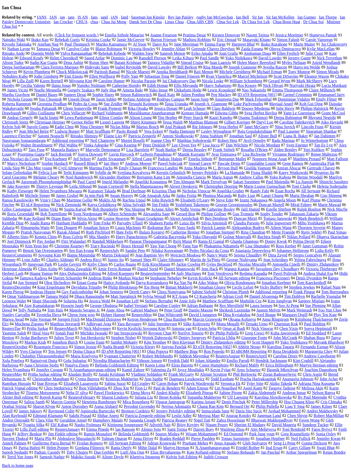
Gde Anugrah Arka (154, 195)
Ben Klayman (183, 342)
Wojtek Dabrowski (157, 337)
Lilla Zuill (25, 81)
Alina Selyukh (134, 205)
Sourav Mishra (167, 434)
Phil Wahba (68, 145)
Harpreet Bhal (243, 44)
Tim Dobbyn (294, 296)
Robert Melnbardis (157, 356)
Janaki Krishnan (112, 374)
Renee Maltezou (324, 154)
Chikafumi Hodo (187, 90)
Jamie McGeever (131, 39)
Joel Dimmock (19, 241)
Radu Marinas (283, 140)
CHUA (81, 22)
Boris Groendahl (20, 214)
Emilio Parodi (238, 360)
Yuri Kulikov (314, 149)
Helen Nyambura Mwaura (60, 191)
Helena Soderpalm (332, 186)
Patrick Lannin (213, 227)
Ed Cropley (141, 383)
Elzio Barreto (182, 365)
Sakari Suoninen (246, 182)
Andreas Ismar (294, 392)
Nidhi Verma (190, 209)
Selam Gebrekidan (17, 172)
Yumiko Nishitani (91, 85)
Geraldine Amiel (73, 420)
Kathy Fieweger (20, 191)
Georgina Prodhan (52, 104)
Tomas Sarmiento (235, 438)
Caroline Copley (167, 305)
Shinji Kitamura (143, 122)
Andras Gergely (20, 117)
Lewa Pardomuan (78, 117)
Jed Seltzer (82, 159)
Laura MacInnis (128, 227)
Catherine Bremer (185, 232)
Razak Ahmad (68, 232)
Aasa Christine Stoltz (41, 365)
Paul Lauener (289, 131)
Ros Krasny (247, 85)
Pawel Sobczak (170, 163)
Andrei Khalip (168, 392)
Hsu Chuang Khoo (299, 402)
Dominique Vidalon (294, 99)
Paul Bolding (315, 324)
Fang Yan (190, 246)
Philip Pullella (267, 406)
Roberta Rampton (16, 104)
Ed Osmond (233, 434)
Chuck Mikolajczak (72, 72)
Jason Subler (106, 99)
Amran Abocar (289, 168)
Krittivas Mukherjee (121, 379)
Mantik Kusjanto (191, 154)
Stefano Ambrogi (137, 99)
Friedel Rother (248, 448)
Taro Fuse (37, 149)
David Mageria (284, 425)
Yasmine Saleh (14, 333)
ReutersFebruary (82, 397)
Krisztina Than (164, 191)
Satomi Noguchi (51, 136)
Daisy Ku (160, 44)
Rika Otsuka (138, 108)
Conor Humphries (214, 365)
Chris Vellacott (73, 113)
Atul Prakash (175, 127)
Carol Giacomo (14, 177)
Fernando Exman (314, 347)
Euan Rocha (285, 191)
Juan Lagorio (220, 62)
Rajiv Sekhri (311, 232)
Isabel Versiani (135, 305)
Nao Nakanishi (254, 90)
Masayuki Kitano (256, 39)
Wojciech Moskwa (185, 255)
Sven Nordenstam (87, 214)
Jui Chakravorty (334, 44)
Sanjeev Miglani (311, 301)
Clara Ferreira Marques (59, 67)
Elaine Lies (113, 136)
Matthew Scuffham (218, 301)
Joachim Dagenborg (320, 370)
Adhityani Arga (98, 324)
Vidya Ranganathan (76, 53)
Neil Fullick (300, 438)
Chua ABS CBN (200, 22)
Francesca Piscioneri (273, 278)
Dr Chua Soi (313, 22)
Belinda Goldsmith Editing (117, 365)
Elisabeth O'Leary (195, 200)
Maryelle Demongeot (102, 149)
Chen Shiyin (297, 415)
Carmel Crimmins (297, 94)
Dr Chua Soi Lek (256, 22)
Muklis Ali (107, 200)
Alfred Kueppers (120, 273)
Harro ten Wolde (306, 67)
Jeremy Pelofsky (205, 172)
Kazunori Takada (102, 191)
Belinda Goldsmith (133, 434)
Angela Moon (284, 200)
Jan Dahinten (324, 136)
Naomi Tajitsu (257, 35)
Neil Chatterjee (102, 140)
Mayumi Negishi (322, 117)
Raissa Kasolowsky (18, 200)
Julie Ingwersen (278, 223)
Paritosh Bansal (107, 72)
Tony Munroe (299, 72)
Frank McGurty (181, 374)
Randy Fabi (259, 191)
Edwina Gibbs (226, 113)
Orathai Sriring (14, 406)
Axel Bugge (266, 315)
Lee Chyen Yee (184, 145)
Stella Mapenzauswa (146, 186)
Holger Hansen (113, 315)
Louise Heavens (116, 218)
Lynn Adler (31, 260)
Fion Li (141, 388)
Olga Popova (157, 351)
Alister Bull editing (18, 397)
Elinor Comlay (111, 117)
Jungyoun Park (40, 264)
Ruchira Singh (269, 237)
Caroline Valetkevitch (297, 122)
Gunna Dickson (314, 443)
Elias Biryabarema (166, 452)
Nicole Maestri (138, 72)
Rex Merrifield (231, 305)
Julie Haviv (285, 108)
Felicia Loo (47, 172)
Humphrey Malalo (108, 420)
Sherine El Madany (250, 425)
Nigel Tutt (202, 420)
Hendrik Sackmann (271, 360)
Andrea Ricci (91, 260)
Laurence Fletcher (17, 136)
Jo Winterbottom (314, 140)
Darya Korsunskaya (152, 282)
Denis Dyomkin (309, 278)
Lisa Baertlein (137, 149)
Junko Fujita (186, 195)
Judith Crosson (216, 457)
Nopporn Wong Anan (269, 159)
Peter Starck (193, 117)
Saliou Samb (34, 402)
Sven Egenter (297, 145)
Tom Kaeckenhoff (311, 282)
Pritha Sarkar (37, 328)
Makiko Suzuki (83, 457)
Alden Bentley (285, 149)
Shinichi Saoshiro (333, 182)
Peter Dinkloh (154, 145)
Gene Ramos (292, 163)
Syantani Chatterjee (120, 356)
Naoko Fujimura (87, 425)
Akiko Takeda (280, 383)
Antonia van (181, 328)
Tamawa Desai (48, 49)
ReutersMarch (65, 328)
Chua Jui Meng (113, 22)
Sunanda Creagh (142, 420)
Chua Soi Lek (228, 22)
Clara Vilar (44, 420)
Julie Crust (314, 53)
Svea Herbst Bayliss (260, 113)
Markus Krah (35, 342)
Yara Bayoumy (129, 324)
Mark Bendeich (310, 218)
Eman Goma (87, 282)
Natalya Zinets (77, 365)
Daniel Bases (47, 94)
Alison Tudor (13, 62)
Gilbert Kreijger (237, 122)
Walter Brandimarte (37, 145)
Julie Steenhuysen (162, 324)
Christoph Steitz (15, 122)
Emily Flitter (326, 99)
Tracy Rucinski (102, 246)
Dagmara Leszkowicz (187, 379)
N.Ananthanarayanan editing (92, 370)
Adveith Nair (160, 425)
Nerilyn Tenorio (191, 333)
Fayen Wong (309, 420)
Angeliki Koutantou (150, 182)
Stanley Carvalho (16, 315)
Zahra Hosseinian (231, 420)
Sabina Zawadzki (78, 269)
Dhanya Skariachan (332, 237)
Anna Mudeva (195, 168)
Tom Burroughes (335, 292)
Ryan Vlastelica (219, 76)
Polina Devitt (304, 241)
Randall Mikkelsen (107, 241)
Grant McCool (333, 113)
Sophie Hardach (55, 163)
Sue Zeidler (113, 104)
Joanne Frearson (163, 35)
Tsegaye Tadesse (281, 388)
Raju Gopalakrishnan (254, 131)
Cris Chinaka (331, 402)
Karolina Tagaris (280, 347)
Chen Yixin (288, 328)
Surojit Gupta (37, 127)
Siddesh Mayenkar (194, 356)
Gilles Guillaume (41, 113)
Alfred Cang (141, 159)
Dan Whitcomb (170, 315)
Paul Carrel (86, 182)
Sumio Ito (116, 260)
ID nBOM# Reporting (248, 351)
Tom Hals (55, 310)
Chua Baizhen (175, 319)
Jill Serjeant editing (234, 278)
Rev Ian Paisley (180, 17)
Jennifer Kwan (329, 438)
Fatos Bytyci (322, 429)
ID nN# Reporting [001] (121, 351)
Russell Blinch (86, 163)
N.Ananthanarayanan (212, 448)
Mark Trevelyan (214, 182)
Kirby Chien (97, 264)
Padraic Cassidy (47, 452)
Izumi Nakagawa (253, 200)
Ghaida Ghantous (244, 241)
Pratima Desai (194, 35)
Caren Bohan (167, 383)
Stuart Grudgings (150, 218)
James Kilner (321, 406)
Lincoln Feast (312, 127)
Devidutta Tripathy (86, 287)
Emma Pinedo (97, 429)
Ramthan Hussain (16, 383)
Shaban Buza (314, 337)
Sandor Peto (135, 250)
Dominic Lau (122, 58)
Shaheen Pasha (161, 223)
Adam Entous (197, 388)
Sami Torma (177, 429)
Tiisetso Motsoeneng (43, 392)
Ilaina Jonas (61, 85)
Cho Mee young (39, 168)
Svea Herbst (228, 127)
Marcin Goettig (63, 402)
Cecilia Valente (33, 85)
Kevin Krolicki (200, 278)
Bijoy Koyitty (188, 425)
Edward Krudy (31, 58)
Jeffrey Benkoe (29, 434)
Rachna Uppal (134, 200)
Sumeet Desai (75, 94)
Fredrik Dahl (178, 360)
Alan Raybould (14, 415)
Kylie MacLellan (321, 49)
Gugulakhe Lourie (261, 163)
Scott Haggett (263, 342)
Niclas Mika (120, 127)
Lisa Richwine (254, 154)
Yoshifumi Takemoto (192, 205)
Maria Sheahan (302, 195)
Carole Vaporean (319, 39)
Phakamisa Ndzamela (221, 246)
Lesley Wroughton (216, 131)
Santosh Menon (172, 53)
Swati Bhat (326, 448)
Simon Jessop (85, 347)
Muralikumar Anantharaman (152, 113)
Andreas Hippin (43, 292)
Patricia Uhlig (223, 337)
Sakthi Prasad (80, 415)
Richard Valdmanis (107, 113)
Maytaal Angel (281, 104)
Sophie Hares (103, 94)
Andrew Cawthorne (320, 356)
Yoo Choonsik (50, 99)
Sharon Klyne (44, 406)
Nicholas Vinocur (196, 191)
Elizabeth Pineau (199, 392)
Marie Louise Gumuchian (265, 186)
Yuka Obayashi (204, 237)
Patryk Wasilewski (199, 383)
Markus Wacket (131, 278)
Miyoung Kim (80, 81)
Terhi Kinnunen (76, 172)
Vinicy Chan (50, 200)
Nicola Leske (212, 81)
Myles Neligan (294, 62)
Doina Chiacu (84, 351)
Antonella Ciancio (191, 177)
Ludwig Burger (67, 131)
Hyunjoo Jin (324, 172)
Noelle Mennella (47, 90)
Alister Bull (267, 136)
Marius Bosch (147, 127)
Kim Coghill (303, 360)
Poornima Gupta (31, 154)
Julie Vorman (40, 319)
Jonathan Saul (240, 136)
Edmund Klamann (48, 415)
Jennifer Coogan (49, 370)
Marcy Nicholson (21, 163)
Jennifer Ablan (173, 49)
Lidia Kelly (324, 250)
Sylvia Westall (154, 296)
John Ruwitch (163, 200)
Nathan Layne (18, 49)
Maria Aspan (222, 177)
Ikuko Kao (39, 39)
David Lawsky (159, 67)
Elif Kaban (59, 425)
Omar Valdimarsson (23, 296)
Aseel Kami (252, 388)
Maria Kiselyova (84, 356)
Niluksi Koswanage (167, 250)
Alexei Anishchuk (184, 218)
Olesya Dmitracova (285, 49)
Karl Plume (311, 200)
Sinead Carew (200, 163)
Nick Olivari (273, 85)
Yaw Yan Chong (163, 246)
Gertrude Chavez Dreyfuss (213, 49)
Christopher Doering (221, 186)
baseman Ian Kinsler (148, 17)
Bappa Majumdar (81, 255)
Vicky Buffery (271, 287)
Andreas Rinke (100, 278)
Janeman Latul (269, 415)
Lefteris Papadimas (156, 154)
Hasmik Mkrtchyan (282, 370)
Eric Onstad (226, 39)
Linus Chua (174, 22)
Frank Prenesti (110, 108)
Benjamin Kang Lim (153, 177)
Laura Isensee (261, 305)
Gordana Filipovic (90, 448)
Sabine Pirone (230, 392)
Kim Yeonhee (155, 342)
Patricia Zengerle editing (145, 415)
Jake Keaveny (18, 186)
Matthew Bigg (186, 351)
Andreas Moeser (138, 163)
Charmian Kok (286, 324)
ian (62, 17)
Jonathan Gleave (212, 287)
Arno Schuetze (248, 370)
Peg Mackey (221, 94)
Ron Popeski (214, 351)
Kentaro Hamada (195, 113)
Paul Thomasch (77, 44)
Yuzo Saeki (186, 227)
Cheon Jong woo (81, 315)
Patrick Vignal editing (20, 388)
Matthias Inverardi (65, 324)
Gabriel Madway (144, 310)
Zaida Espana (252, 49)
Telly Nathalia (29, 310)
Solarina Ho (73, 301)
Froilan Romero (90, 443)
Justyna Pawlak (173, 347)
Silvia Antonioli (214, 223)
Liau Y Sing (295, 406)
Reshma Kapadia (253, 273)
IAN (53, 17)
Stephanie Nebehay (166, 278)
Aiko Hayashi (332, 122)
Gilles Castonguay (17, 209)
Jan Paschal (270, 452)
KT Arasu (180, 296)
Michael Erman (269, 72)
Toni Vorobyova (220, 273)
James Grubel (67, 195)
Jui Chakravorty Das (179, 81)
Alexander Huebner (115, 177)
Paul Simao (337, 232)
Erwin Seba (206, 328)
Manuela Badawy (65, 149)
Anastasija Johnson (297, 379)
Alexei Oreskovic (183, 186)
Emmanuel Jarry (331, 94)
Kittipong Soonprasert (125, 425)
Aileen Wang (280, 227)
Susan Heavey (121, 195)
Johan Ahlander (208, 360)
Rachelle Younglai (326, 296)
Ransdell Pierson (152, 58)
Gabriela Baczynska (170, 237)
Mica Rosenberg (136, 402)
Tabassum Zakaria (304, 214)
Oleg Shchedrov (57, 282)
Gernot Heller (82, 122)
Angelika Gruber (230, 191)
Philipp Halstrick (314, 108)
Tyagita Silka (34, 425)
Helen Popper (58, 448)
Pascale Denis (229, 163)
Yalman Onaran (114, 438)
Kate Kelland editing (204, 452)
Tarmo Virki (48, 209)
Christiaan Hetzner (50, 122)
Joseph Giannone (243, 67)
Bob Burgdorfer (105, 209)
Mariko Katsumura (111, 44)
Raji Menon (203, 72)
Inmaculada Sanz (215, 411)
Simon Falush (288, 39)
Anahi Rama (40, 223)
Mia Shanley (99, 237)
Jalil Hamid (250, 209)
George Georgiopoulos (234, 205)
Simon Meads (327, 72)
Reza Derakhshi (286, 351)
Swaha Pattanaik (43, 108)
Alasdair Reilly (80, 374)
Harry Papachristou (131, 237)
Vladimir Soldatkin (146, 374)
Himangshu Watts (35, 227)
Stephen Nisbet (123, 337)
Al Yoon (139, 44)
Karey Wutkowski (293, 172)
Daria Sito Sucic (249, 411)
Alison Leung (140, 117)
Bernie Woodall (310, 177)
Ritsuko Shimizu (84, 136)
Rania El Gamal (211, 241)
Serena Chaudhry (248, 255)
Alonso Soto (151, 429)
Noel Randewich (79, 177)
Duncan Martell (271, 205)
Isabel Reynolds (128, 67)
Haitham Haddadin (71, 223)
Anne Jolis (187, 301)
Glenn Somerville (77, 108)
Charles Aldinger (60, 260)
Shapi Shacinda (44, 301)
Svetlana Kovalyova (133, 172)
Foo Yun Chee (329, 310)
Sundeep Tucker (315, 425)
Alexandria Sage (156, 214)
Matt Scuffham (98, 131)
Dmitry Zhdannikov (322, 264)
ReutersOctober (15, 347)
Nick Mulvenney (97, 328)
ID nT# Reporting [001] (256, 94)
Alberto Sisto (18, 237)
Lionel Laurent (112, 122)
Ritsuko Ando (13, 53)
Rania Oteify (121, 448)
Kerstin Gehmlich (170, 172)
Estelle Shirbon (278, 209)
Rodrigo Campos (171, 99)
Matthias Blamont (203, 122)
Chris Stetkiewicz (58, 388)
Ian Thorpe (328, 17)
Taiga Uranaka (176, 104)
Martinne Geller (79, 200)
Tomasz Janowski (277, 218)
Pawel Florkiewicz (109, 392)
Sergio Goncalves (307, 255)
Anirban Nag (48, 44)
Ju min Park (94, 195)
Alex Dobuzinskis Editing (80, 273)
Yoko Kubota (280, 177)
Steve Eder (225, 200)
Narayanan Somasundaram (24, 140)
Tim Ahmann (184, 182)
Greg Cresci (254, 333)
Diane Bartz (61, 218)
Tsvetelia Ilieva (48, 315)
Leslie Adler (182, 415)
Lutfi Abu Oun (132, 452)
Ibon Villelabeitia (93, 388)
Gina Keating (126, 145)
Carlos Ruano (125, 264)
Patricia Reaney (175, 420)
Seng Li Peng (284, 443)
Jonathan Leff (127, 301)
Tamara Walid (57, 296)
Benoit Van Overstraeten (43, 250)
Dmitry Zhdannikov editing (223, 342)
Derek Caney (140, 292)
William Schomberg (246, 81)
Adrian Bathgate (199, 305)
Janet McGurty (257, 127)
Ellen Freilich (288, 53)
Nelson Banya (323, 392)
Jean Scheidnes (275, 260)
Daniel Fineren (187, 76)
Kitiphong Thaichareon (314, 319)
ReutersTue (11, 328)
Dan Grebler (104, 452)
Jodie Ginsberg (46, 76)
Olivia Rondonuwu (239, 282)
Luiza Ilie (187, 223)
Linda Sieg (11, 168)
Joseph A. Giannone (210, 104)
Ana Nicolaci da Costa (20, 159)
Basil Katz (166, 94)
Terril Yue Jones (20, 457)
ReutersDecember (16, 287)
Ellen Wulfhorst (102, 76)
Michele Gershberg (235, 72)
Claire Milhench (322, 90)
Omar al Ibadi (234, 328)
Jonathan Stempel (220, 232)
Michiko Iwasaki (94, 333)
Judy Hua (108, 90)
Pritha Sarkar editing (45, 374)
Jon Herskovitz (92, 337)
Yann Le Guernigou (299, 113)
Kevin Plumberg (36, 72)
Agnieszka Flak (322, 163)
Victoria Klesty (142, 347)
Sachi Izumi (49, 117)
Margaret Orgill (294, 315)
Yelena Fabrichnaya (310, 260)
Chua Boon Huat (286, 22)
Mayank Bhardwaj (329, 342)
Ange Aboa (115, 310)
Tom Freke (102, 223)
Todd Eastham (222, 379)
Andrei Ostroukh (16, 420)
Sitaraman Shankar (321, 131)
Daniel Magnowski (179, 269)
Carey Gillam (300, 448)
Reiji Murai (182, 241)
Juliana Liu (144, 397)
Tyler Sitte (254, 383)
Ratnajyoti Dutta (43, 360)
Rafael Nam (331, 287)
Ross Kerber (286, 246)
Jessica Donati (166, 108)
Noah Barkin (165, 149)
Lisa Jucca (211, 145)
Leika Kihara (183, 58)
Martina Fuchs (101, 168)
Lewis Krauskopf (222, 90)
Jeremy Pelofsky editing (175, 411)
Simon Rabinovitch (136, 94)
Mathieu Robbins (197, 39)
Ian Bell (242, 17)
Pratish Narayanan (36, 232)
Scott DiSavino (286, 76)
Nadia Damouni (182, 131)
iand (104, 17)
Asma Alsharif (106, 406)
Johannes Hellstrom (293, 250)
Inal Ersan (274, 448)
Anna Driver (143, 438)
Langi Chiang (272, 195)
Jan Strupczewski (128, 333)
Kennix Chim (46, 237)
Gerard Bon (185, 214)
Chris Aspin (312, 374)
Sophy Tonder (271, 214)
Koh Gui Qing (311, 104)
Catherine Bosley (221, 209)
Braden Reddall (172, 438)
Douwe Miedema (255, 108)
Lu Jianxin (304, 182)
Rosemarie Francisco (51, 347)
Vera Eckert (153, 131)
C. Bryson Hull (225, 168)
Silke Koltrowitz (196, 324)
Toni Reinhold (293, 429)
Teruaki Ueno (257, 324)
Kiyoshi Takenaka (16, 44)
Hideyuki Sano (97, 67)
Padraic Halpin (170, 159)
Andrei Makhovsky (322, 411)
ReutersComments (17, 255)
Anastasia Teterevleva (253, 250)
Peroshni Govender (139, 406)
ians (71, 17)
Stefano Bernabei (159, 301)
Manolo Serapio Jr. (84, 310)
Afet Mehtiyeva (263, 429)
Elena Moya (140, 392)
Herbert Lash (12, 273)
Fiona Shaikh (262, 172)
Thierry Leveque (49, 186)
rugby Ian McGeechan (214, 17)
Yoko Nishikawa (238, 58)
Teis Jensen (57, 351)
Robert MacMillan (329, 415)
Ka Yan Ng (183, 282)
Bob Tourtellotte (53, 214)
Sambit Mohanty (124, 342)
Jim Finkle (160, 205)
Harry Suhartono (218, 85)
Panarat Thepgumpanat (148, 241)
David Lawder (270, 58)
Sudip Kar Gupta (43, 62)
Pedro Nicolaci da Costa (209, 250)
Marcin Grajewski (207, 319)
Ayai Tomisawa (223, 154)
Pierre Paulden (203, 438)
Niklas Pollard (298, 237)
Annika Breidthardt (172, 72)
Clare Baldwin (223, 108)
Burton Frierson (164, 39)
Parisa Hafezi (29, 448)
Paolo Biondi (127, 131)
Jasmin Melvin (268, 310)
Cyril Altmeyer (70, 168)
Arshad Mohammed (284, 411)
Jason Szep (200, 99)
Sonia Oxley (326, 434)
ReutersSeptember (155, 273)
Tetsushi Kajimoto (144, 104)
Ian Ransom (125, 429)
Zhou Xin (121, 388)
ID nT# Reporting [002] (212, 347)
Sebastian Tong (156, 76)
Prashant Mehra (195, 443)
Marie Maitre (304, 44)
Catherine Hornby (126, 85)
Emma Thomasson (287, 90)
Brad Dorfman (134, 191)
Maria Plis (42, 438)
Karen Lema (155, 365)
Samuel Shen (140, 260)
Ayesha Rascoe (274, 67)
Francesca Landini (163, 168)
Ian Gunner (307, 17)
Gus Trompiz (243, 214)
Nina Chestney (92, 127)
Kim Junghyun (280, 301)
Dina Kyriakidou (236, 315)
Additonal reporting (68, 140)
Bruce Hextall (132, 246)
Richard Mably (247, 365)
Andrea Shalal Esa (318, 273)
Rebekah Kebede (112, 53)
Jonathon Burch (65, 342)
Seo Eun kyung (81, 250)
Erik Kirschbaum (156, 264)
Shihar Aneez (108, 415)
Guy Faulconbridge (77, 292)
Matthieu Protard (307, 159)
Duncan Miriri (245, 218)
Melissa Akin (312, 388)
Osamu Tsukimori (253, 117)
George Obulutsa (104, 305)
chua (94, 22)
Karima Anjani (203, 402)
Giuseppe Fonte (254, 337)
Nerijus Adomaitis (176, 406)
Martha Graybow (16, 94)
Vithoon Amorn (149, 360)
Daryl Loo (264, 122)
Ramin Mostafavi (98, 434)
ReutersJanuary (67, 429)
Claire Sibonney (170, 260)
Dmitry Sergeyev (192, 337)
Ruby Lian (246, 195)
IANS (41, 17)
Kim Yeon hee (36, 246)
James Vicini (17, 90)
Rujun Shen (98, 62)
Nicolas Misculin (252, 264)
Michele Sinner (37, 195)
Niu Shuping (135, 209)
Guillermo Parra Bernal (52, 443)
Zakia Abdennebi (262, 392)
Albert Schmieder (122, 214)
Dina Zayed (277, 255)
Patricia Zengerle (142, 136)
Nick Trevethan (329, 58)
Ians (94, 17)
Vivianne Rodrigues (288, 154)
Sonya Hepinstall (318, 328)
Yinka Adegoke (96, 145)
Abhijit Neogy (249, 347)
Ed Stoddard (316, 333)
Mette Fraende (283, 232)
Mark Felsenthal (258, 99)
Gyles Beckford (219, 264)
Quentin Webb (42, 53)
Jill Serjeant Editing (125, 443)
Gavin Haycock (121, 154)
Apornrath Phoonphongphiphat (46, 182)
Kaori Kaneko (220, 117)
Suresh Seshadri (15, 452)
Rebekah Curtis (67, 39)
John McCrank (285, 337)
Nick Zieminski (69, 205)
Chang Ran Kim (210, 406)
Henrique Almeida (17, 269)
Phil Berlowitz (245, 374)
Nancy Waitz (217, 255)
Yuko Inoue (158, 90)
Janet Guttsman (315, 246)
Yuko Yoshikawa (294, 342)
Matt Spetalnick (124, 296)
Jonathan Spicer (96, 227)
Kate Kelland (34, 218)
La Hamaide (235, 172)
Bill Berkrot (187, 67)
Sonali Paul (64, 333)
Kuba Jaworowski (285, 333)
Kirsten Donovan (226, 35)
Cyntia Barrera (87, 379)
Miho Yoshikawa (311, 223)
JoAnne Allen (162, 209)
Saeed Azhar (94, 58)
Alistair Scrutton (213, 374)
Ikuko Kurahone (274, 44)
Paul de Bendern (166, 388)
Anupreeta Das (226, 99)
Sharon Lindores (115, 397)
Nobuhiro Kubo (15, 76)
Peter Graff (173, 310)
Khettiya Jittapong (145, 457)
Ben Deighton (216, 218)
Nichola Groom (20, 99)
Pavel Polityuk (285, 273)
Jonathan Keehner (276, 282)
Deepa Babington (288, 117)
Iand (124, 17)
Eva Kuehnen (56, 159)
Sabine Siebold (204, 292)
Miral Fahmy (301, 205)
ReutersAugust (227, 356)
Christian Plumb (235, 292)
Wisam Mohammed (201, 434)
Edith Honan (157, 85)
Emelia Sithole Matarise (124, 35)
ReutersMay (12, 374)
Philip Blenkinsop (123, 287)
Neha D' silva (77, 392)
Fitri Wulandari (73, 241)
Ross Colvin (73, 237)
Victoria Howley (141, 49)
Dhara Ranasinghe (89, 296)
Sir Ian (257, 17)
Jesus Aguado (225, 443)
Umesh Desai (79, 99)
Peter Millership (265, 402)
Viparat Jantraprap (170, 402)
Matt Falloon (337, 159)
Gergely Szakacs (81, 90)
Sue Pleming (315, 305)
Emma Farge (215, 44)
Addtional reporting (271, 292)
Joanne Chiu (161, 140)
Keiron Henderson (142, 319)
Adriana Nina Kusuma (316, 383)
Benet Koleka (170, 397)
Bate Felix (124, 232)
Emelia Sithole (200, 159)
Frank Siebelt (224, 149)
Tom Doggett (66, 227)
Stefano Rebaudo (241, 452)
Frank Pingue (304, 292)
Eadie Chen (64, 127)
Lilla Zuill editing (34, 429)
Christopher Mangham (50, 379)
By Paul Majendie (312, 397)
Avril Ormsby (254, 140)
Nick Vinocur (262, 328)
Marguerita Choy (319, 351)
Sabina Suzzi (115, 383)
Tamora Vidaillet (160, 62)
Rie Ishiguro (202, 127)
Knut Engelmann (51, 287)
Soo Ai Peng (288, 305)
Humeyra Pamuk (323, 35)
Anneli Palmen (14, 443)
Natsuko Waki (13, 39)
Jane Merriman (186, 44)
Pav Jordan (46, 241)
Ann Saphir (153, 379)
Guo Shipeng (331, 195)
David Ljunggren (203, 315)
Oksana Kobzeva (242, 319)
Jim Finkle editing (63, 434)
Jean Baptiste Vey (149, 255)
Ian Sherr (111, 163)
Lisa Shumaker (257, 246)
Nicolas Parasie (143, 81)
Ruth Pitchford (98, 232)
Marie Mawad (329, 205)
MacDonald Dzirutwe (103, 319)
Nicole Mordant (267, 145)
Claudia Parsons (246, 223)
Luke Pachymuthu (248, 104)
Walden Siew (143, 53)
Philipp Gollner (213, 214)
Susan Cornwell (111, 186)
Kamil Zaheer (133, 370)
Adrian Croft (232, 296)
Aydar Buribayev (34, 337)
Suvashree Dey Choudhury (277, 269)
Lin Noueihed (225, 388)
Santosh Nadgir (52, 457)
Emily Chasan (130, 168)
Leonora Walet (14, 301)
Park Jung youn (262, 434)
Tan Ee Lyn (323, 145)
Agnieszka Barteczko (97, 411)
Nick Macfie (337, 209)
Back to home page (17, 465)
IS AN (82, 17)
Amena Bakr (132, 90)
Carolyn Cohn (77, 49)
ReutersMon (141, 315)
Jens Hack (209, 269)
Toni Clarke (301, 186)
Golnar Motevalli (237, 237)
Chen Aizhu (48, 269)
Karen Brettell (51, 81)
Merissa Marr (209, 415)
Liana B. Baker (295, 136)
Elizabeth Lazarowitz (81, 383)
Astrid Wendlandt (326, 62)
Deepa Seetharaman (18, 67)
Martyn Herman (176, 448)
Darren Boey (203, 429)
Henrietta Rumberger (99, 402)
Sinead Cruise (192, 62)
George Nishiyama (241, 260)
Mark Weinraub (299, 310)
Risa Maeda (213, 67)
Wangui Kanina (237, 269)
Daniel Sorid (147, 269)
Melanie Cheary (46, 177)
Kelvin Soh (11, 127)
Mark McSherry (309, 81)
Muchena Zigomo (29, 324)
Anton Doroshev (74, 406)
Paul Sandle (209, 58)
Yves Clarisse (31, 351)
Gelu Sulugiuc (75, 360)
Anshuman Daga (257, 53)
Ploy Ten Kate (325, 315)
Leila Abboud (80, 186)
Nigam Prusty (217, 425)
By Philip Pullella (224, 333)
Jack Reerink (61, 154)
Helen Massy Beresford (256, 62)
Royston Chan (159, 333)
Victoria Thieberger (321, 269)
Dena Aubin (73, 62)
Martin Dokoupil (115, 255)
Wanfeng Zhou (232, 429)
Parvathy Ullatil (130, 223)
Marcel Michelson (252, 76)
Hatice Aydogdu (116, 282)
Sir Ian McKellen (280, 17)
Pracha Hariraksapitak (258, 379)
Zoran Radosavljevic (280, 374)
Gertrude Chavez (321, 168)
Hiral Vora (40, 333)
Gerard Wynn (279, 81)
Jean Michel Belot (34, 131)
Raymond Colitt (61, 411)
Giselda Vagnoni (257, 168)
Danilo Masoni (200, 310)
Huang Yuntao (41, 273)
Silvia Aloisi (87, 218)
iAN (114, 17)
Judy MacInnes (188, 273)
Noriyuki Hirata (302, 85)
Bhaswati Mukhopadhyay (272, 420)
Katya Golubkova (102, 205)
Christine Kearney (69, 246)
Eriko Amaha (202, 53)
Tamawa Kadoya (33, 278)
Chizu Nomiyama (171, 292)
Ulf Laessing (237, 397)
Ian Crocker (63, 22)
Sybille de (103, 172)
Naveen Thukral (15, 438)
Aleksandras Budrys (248, 227)
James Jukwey (30, 411)
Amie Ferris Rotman (114, 269)
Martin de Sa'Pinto (205, 260)
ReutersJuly (109, 250)
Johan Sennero (111, 292)
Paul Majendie (278, 182)
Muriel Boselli (133, 140)
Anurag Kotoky (238, 415)
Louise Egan (94, 342)
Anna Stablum (211, 136)
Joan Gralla (228, 53)
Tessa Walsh (173, 122)
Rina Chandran (253, 232)
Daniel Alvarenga (263, 296)
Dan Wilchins (237, 145)
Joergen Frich (68, 319)
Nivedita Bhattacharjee (111, 360)
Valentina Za (161, 370)
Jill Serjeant (310, 191)
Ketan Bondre (334, 452)
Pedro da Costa (85, 104)
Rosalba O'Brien (254, 149)
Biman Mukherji (179, 287)
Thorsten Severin (312, 227)
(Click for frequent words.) (77, 35)
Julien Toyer (64, 337)
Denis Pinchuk (234, 402)
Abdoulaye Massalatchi (76, 438)
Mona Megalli (227, 324)
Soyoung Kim (49, 255)
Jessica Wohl (99, 301)
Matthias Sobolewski (194, 140)
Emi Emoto (73, 76)
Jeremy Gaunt (299, 58)
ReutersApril (256, 356)
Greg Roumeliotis (295, 434)
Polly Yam (129, 76)
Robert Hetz (227, 140)
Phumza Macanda (217, 195)
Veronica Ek (230, 383)
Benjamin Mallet (232, 159)
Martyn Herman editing (319, 365)
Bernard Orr (240, 406)
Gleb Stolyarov (254, 443)
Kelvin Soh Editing (182, 457)
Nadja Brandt (114, 347)
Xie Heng (151, 287)
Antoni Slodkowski (178, 136)
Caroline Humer (111, 81)
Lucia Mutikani (334, 85)
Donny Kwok (276, 241)
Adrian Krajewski (161, 443)
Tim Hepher (167, 117)
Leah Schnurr (195, 108)
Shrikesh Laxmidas (234, 310)
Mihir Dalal (147, 448)
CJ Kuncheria (205, 296)
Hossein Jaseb (72, 305)
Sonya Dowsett (90, 154)
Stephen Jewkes (302, 287)
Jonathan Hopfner (270, 438)
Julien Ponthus (193, 94)
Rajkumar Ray (159, 227)
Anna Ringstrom (275, 319)
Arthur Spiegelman (301, 452)
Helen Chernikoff (64, 58)
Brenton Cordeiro (135, 411)
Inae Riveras (47, 383)
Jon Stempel (28, 282)
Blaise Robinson (109, 49)
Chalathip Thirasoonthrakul (42, 356)
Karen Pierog (13, 292)
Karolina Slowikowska (273, 397)
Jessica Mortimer (289, 35)
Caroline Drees (285, 356)
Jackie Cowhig (188, 264)
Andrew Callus (251, 177)
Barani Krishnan (127, 62)
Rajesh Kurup (51, 397)
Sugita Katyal (75, 209)
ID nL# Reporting (35, 205)
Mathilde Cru (251, 301)
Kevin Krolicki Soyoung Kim (141, 328)
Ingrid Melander (115, 182)
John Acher (328, 379)
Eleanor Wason (316, 76)
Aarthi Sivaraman (111, 159)
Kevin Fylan (220, 370)
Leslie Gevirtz (69, 264)
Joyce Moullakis (190, 370)
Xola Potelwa (13, 360)
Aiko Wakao (208, 282)
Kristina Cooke (98, 39)
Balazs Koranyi (152, 232)
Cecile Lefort (242, 287)
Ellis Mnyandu (186, 85)
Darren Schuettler (67, 278)
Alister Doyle (113, 457)
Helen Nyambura (16, 370)
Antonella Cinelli (286, 264)
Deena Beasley (194, 149)
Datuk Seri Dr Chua (145, 22)
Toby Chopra (77, 452)
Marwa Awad (13, 319)
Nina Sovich (285, 127)
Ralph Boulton (309, 209)
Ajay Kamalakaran (39, 305)
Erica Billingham (279, 365)
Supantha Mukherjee (204, 397)
